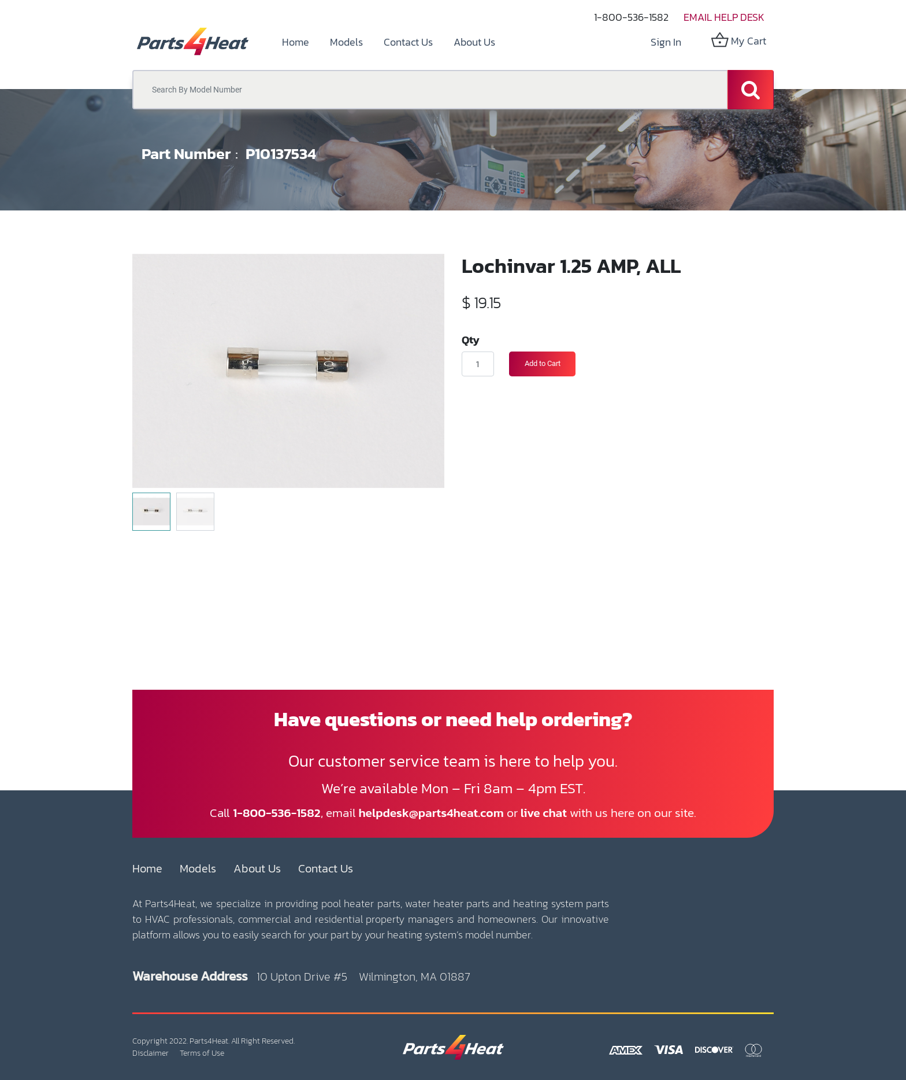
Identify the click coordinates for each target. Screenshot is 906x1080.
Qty (471, 339)
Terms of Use (202, 1053)
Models (198, 868)
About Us (257, 868)
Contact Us (325, 868)
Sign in (666, 42)
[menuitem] (295, 41)
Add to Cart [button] (542, 363)
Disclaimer (150, 1053)
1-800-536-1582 (631, 17)
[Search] (750, 89)
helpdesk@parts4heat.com (431, 813)
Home (147, 868)
